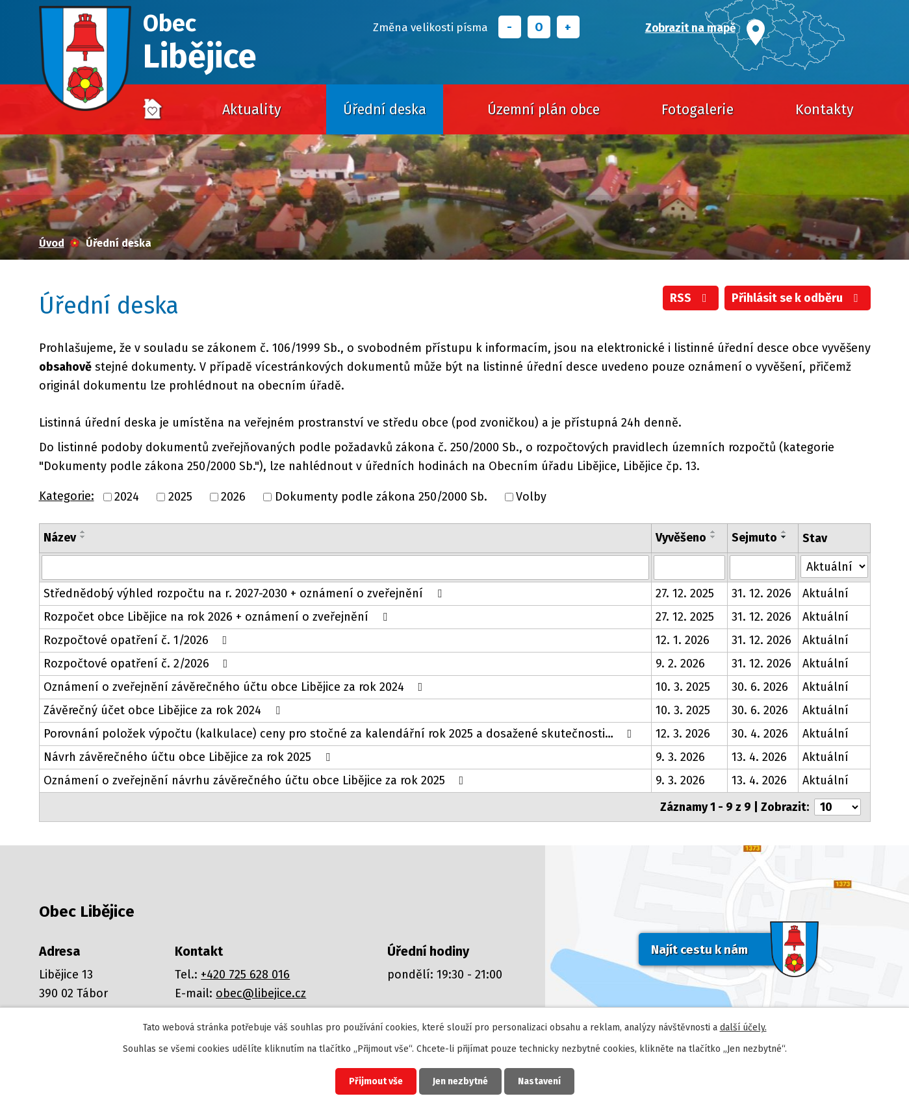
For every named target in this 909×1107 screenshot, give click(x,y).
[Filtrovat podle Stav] (834, 566)
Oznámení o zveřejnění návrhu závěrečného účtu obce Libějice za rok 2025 (256, 780)
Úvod (153, 109)
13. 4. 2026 (759, 757)
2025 (180, 497)
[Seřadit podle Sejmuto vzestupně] (784, 531)
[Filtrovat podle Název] (345, 567)
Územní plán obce (543, 109)
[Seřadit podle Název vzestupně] (83, 531)
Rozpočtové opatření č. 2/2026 (138, 663)
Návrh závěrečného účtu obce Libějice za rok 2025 (189, 757)
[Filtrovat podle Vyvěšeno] (689, 567)
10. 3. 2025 (683, 687)
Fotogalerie (697, 109)
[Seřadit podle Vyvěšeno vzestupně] (713, 531)
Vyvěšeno (681, 537)
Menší (509, 27)
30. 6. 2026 (760, 687)
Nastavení (539, 1081)
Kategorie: (66, 496)
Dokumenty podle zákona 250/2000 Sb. (381, 497)
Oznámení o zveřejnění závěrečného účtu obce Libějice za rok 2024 (236, 687)
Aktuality (251, 109)
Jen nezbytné (460, 1081)
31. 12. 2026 (761, 593)
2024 (126, 497)
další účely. (743, 1027)
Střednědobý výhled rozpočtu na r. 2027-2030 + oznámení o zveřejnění (245, 593)
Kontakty (824, 109)
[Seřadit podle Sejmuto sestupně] (784, 537)
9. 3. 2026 (680, 757)
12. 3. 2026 (683, 734)
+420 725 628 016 (245, 974)
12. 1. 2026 (683, 640)
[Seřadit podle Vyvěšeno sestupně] (713, 537)
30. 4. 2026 (760, 734)
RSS (691, 298)
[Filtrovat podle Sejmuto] (763, 567)
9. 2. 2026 (680, 663)
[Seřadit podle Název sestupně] (83, 537)
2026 (233, 497)
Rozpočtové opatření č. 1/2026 (138, 640)
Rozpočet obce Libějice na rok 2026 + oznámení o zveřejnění (218, 617)
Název (60, 537)
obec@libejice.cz (261, 993)
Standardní (539, 27)
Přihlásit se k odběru (798, 298)
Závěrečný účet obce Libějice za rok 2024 (164, 710)
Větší (568, 27)
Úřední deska (384, 109)
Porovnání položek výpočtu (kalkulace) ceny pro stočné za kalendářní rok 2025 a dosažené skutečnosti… (340, 734)
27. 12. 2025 (685, 593)
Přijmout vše (376, 1081)
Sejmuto (754, 537)
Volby (531, 497)
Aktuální (825, 593)
